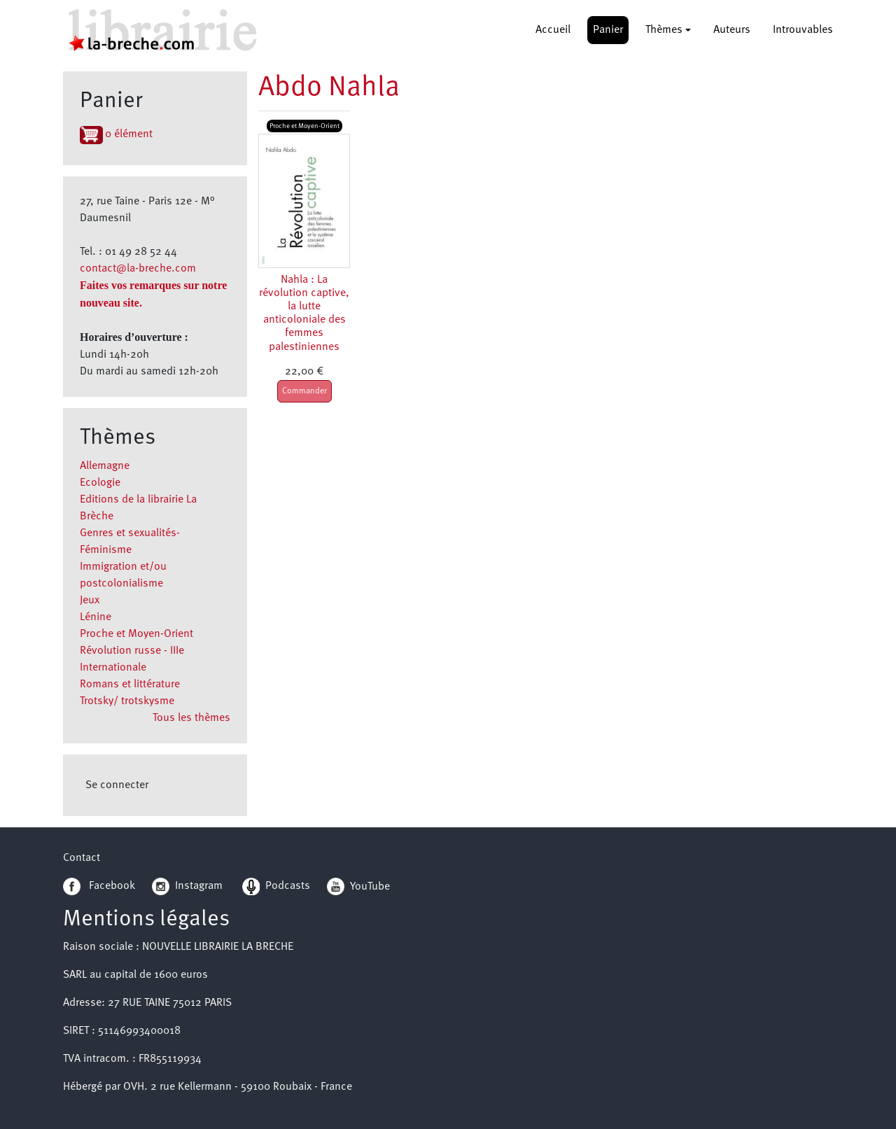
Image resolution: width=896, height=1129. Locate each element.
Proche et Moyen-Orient (136, 634)
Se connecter (116, 785)
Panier (608, 30)
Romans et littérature (130, 684)
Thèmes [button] (663, 30)
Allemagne (105, 466)
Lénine (95, 617)
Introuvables (803, 30)
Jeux (89, 600)
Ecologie (100, 483)
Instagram (187, 886)
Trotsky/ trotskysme (127, 701)
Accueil (553, 30)
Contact (81, 858)
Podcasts (276, 886)
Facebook (99, 886)
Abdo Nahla (329, 88)
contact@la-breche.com (138, 268)
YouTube (370, 886)
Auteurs (731, 30)
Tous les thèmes (191, 718)
